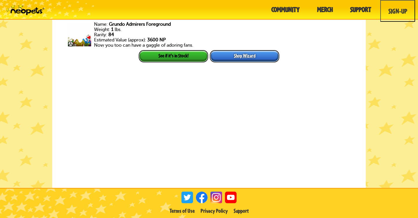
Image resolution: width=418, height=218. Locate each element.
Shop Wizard (244, 55)
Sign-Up (397, 11)
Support (241, 210)
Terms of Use (182, 210)
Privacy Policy (214, 210)
